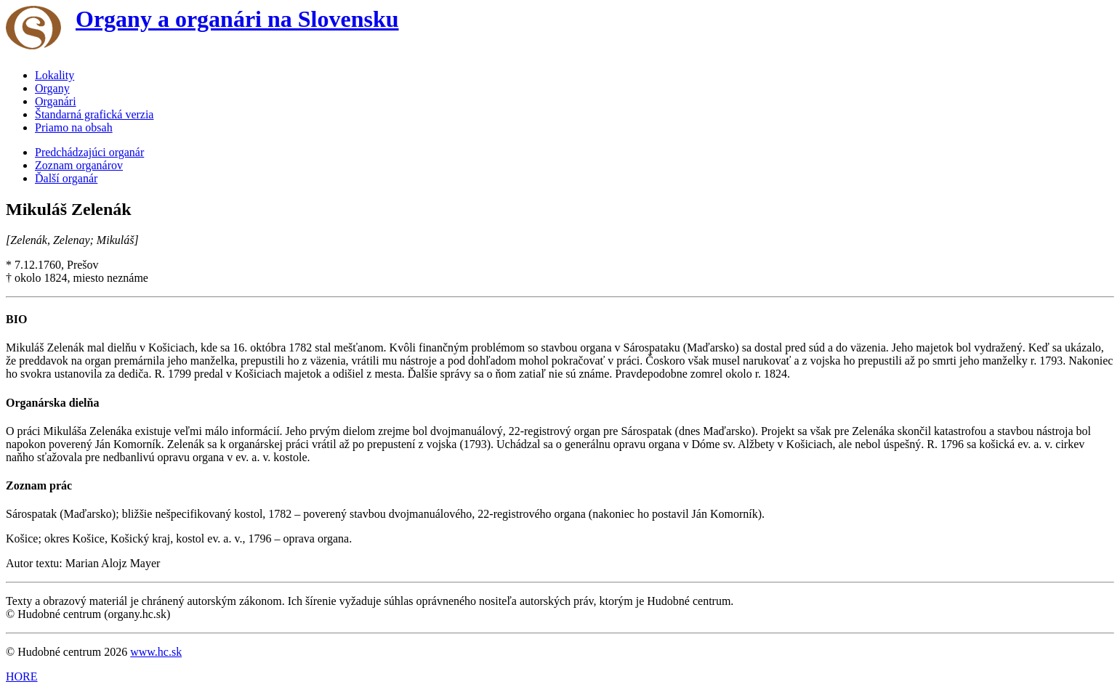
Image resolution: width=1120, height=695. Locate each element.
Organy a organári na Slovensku (237, 19)
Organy (52, 88)
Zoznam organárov (79, 165)
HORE (22, 676)
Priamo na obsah (74, 127)
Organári (55, 101)
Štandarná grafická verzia (94, 114)
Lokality (54, 75)
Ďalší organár (66, 178)
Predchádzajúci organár (89, 152)
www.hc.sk (156, 652)
